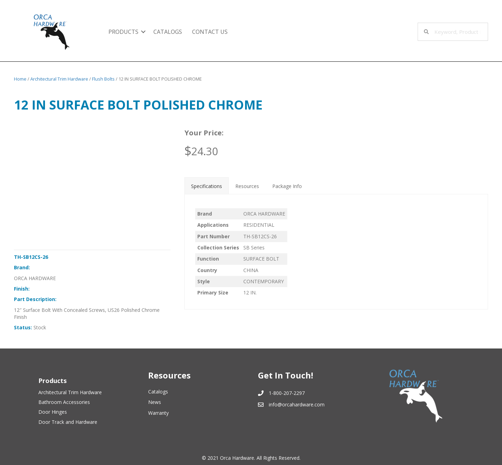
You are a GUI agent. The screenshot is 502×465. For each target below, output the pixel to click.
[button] (143, 31)
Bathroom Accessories (64, 402)
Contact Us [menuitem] (210, 32)
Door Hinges (52, 411)
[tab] (206, 185)
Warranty (158, 413)
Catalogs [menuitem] (167, 32)
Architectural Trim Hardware (59, 79)
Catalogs (158, 391)
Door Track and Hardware (67, 422)
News (154, 402)
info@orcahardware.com (297, 404)
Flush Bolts (103, 79)
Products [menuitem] (123, 32)
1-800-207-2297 (287, 393)
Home (20, 79)
